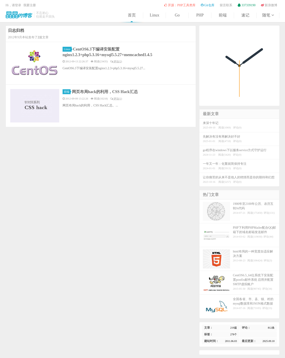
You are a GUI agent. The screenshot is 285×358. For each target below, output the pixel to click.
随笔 (268, 15)
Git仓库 (207, 5)
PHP (200, 15)
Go (177, 15)
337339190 (247, 5)
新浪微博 (269, 5)
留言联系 (226, 5)
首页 (132, 15)
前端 (223, 15)
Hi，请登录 (13, 5)
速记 (245, 15)
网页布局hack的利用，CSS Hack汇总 (105, 92)
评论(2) (116, 61)
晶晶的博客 (19, 14)
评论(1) (116, 98)
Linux (154, 15)
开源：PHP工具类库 (179, 5)
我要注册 (29, 5)
